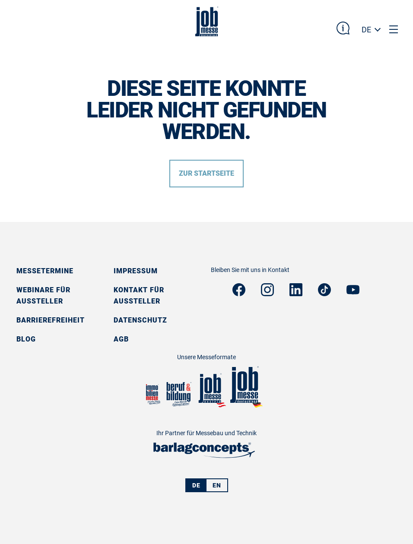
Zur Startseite (206, 173)
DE (366, 29)
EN (217, 485)
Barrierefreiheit (50, 320)
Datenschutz (140, 320)
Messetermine (44, 271)
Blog (26, 339)
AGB (121, 339)
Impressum (136, 271)
